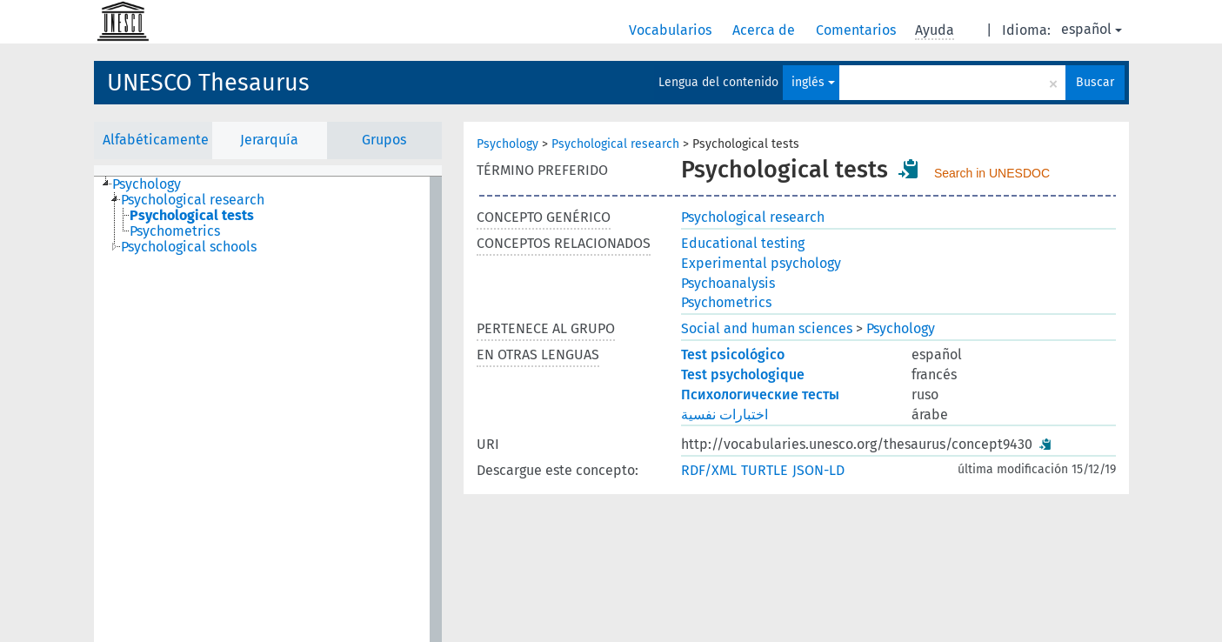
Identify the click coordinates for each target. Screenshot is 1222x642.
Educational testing (743, 243)
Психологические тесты (760, 394)
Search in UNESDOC (992, 173)
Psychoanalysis (728, 283)
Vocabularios (672, 30)
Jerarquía (269, 139)
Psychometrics (726, 302)
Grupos (384, 139)
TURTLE (764, 470)
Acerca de (765, 30)
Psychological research (615, 144)
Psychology (507, 144)
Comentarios (857, 30)
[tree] (268, 409)
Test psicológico (733, 354)
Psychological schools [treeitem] (189, 247)
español (1091, 29)
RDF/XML (709, 470)
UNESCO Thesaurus (208, 83)
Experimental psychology (761, 263)
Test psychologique (743, 374)
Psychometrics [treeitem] (175, 231)
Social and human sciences (766, 328)
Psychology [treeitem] (146, 184)
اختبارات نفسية (724, 414)
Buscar (1095, 82)
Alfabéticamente (156, 139)
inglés (813, 82)
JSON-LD (818, 470)
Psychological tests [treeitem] (192, 216)
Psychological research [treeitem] (192, 200)
